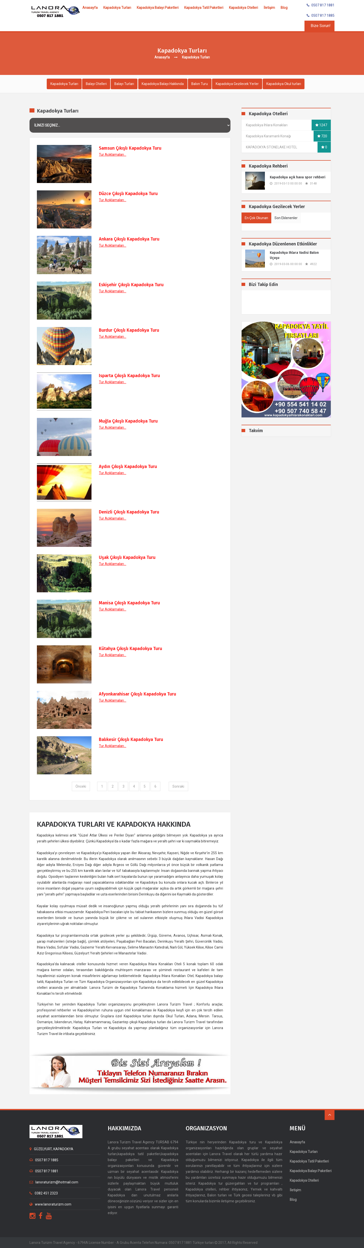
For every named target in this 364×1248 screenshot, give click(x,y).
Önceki (80, 786)
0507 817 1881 (320, 5)
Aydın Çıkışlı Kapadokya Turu (128, 466)
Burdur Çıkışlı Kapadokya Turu (129, 330)
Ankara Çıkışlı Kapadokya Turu (129, 239)
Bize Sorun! (321, 25)
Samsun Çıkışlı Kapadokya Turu (130, 148)
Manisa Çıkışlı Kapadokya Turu (129, 603)
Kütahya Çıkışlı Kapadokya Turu (130, 648)
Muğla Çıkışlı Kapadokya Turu (128, 421)
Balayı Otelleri (96, 84)
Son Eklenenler (286, 218)
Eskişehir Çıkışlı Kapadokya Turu (131, 284)
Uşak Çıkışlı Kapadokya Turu (127, 557)
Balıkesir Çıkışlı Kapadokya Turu (131, 739)
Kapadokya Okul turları (286, 84)
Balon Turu (201, 84)
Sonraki (179, 786)
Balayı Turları (125, 84)
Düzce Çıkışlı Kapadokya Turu (128, 194)
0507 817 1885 (320, 15)
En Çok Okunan (256, 218)
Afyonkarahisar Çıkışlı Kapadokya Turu (137, 694)
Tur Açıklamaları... (112, 155)
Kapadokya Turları (64, 84)
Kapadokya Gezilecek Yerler (239, 84)
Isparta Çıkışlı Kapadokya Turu (129, 375)
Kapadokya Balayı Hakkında (164, 84)
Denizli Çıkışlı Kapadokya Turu (129, 512)
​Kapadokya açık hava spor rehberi (297, 177)
